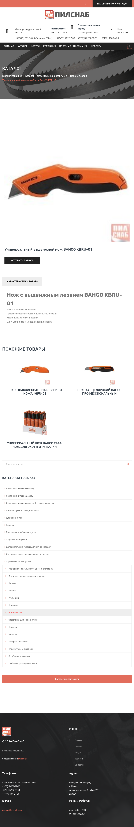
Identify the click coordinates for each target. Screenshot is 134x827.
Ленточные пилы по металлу (20, 488)
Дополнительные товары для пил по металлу (28, 547)
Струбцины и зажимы (19, 656)
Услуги (35, 46)
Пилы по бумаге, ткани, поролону (22, 510)
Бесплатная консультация (112, 4)
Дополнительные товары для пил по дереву (27, 554)
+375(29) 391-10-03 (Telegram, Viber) (33, 38)
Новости (96, 46)
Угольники (13, 598)
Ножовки (12, 627)
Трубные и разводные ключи (22, 663)
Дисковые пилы (14, 518)
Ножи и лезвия (78, 76)
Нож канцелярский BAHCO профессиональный (99, 391)
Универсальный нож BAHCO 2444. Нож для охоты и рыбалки (34, 445)
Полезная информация (73, 46)
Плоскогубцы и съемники (21, 649)
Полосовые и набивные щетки (21, 532)
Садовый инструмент (16, 539)
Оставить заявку (22, 260)
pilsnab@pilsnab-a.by (87, 32)
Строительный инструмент (52, 76)
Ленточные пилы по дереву (19, 496)
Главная (9, 46)
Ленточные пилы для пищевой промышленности (30, 503)
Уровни (12, 590)
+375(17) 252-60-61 (87, 38)
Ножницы (13, 605)
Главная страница (12, 76)
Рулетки (12, 583)
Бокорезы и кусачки (18, 641)
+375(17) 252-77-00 (65, 38)
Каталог (22, 46)
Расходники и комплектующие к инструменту (30, 569)
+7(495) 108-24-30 (109, 38)
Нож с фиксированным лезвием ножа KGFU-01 (34, 391)
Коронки (10, 525)
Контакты (79, 765)
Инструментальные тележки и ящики (26, 576)
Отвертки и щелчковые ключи (23, 620)
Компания (49, 46)
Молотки (12, 634)
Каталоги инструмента (67, 679)
